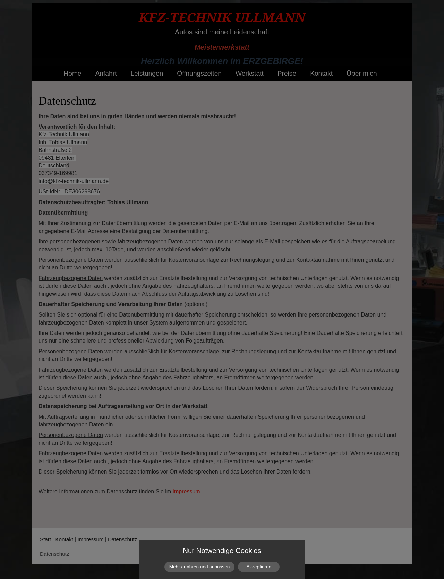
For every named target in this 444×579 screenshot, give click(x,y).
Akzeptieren (258, 566)
